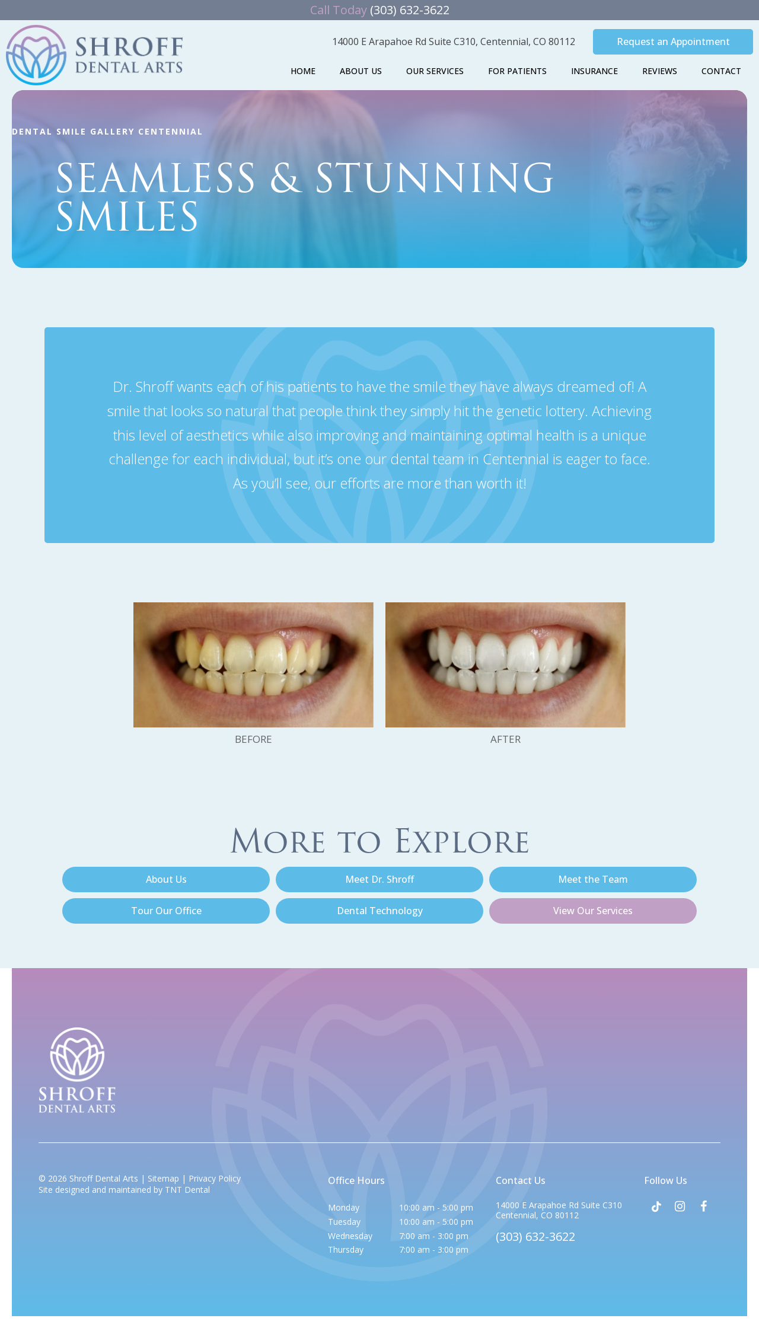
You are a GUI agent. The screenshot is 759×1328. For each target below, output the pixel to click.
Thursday (345, 1249)
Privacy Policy (215, 1178)
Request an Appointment (673, 41)
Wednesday (350, 1235)
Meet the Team (593, 879)
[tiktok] (656, 1206)
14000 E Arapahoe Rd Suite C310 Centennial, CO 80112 (559, 1211)
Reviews (659, 70)
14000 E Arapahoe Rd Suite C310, (453, 41)
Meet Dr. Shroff (379, 879)
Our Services (435, 70)
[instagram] (679, 1206)
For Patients (517, 70)
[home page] (94, 55)
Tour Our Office (166, 910)
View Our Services (593, 910)
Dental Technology (380, 910)
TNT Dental (187, 1189)
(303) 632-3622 (379, 10)
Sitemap (163, 1178)
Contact (721, 70)
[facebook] (703, 1206)
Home (303, 70)
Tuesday (344, 1221)
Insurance (594, 70)
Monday (343, 1207)
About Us (361, 70)
